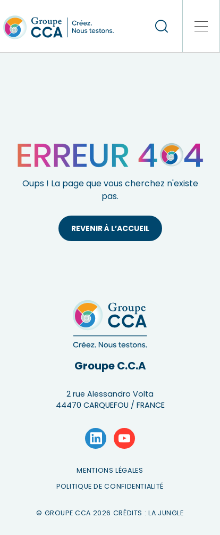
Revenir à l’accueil (110, 228)
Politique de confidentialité (110, 486)
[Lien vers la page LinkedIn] (95, 438)
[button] (201, 26)
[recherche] (161, 26)
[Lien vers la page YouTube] (124, 438)
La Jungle (166, 512)
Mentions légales (110, 470)
